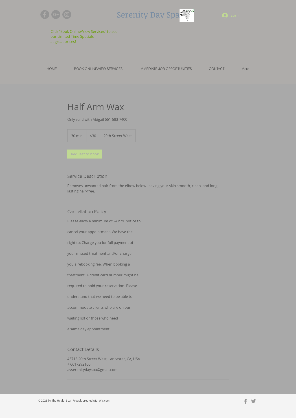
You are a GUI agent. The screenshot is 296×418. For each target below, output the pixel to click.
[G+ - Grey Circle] (55, 14)
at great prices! (63, 41)
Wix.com (104, 400)
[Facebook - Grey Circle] (44, 14)
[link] (84, 154)
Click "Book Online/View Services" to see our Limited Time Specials (83, 34)
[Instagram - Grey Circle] (66, 14)
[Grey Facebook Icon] (245, 401)
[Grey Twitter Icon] (253, 401)
